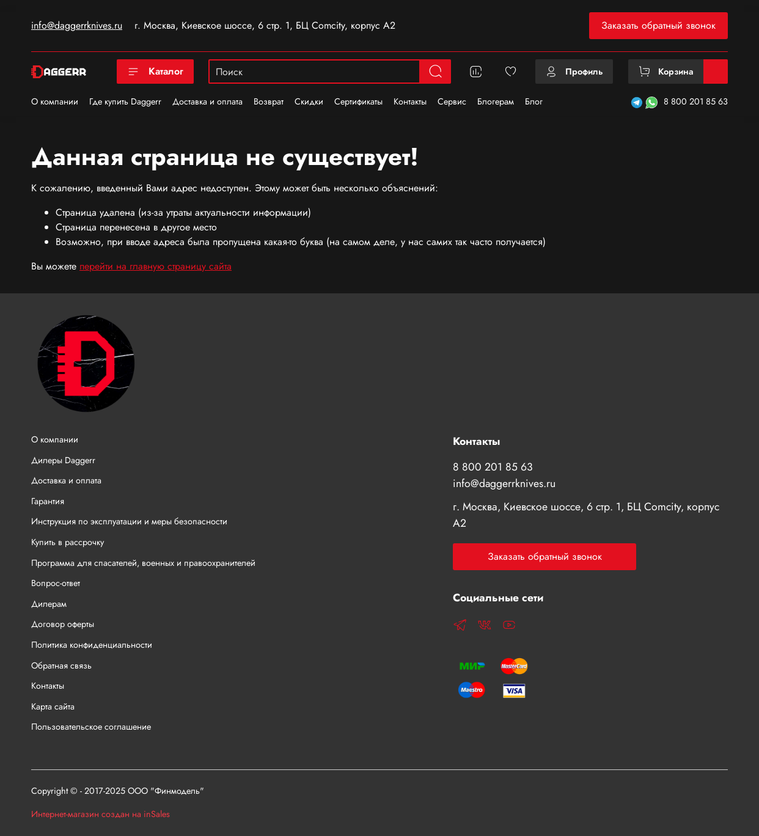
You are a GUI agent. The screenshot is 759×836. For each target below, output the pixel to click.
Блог (534, 101)
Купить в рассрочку (67, 542)
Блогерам (495, 101)
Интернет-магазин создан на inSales (100, 814)
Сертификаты (358, 101)
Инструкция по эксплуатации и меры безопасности (129, 521)
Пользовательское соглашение (91, 727)
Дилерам (49, 604)
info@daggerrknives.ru (76, 25)
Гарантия (47, 501)
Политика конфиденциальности (91, 645)
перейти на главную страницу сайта (155, 266)
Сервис (452, 101)
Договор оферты (62, 624)
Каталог (155, 71)
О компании (54, 101)
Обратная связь (61, 665)
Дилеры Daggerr (63, 460)
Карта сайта (53, 706)
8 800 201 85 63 (696, 101)
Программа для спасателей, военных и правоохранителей (143, 563)
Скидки (309, 101)
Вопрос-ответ (55, 583)
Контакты (410, 101)
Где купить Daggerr (125, 101)
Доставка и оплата (207, 101)
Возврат (269, 101)
